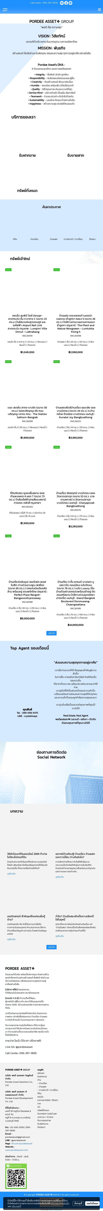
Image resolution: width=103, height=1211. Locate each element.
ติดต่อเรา (41, 1127)
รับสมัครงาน (42, 1123)
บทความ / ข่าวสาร (45, 1117)
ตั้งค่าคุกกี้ (78, 1203)
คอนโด (40, 1096)
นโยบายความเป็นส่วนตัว (60, 1203)
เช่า (38, 1106)
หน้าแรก (40, 1073)
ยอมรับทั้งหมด (92, 1203)
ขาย (39, 1103)
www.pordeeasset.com (16, 1150)
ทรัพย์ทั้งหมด (43, 1110)
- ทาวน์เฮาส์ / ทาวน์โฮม (47, 1090)
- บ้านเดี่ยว (42, 1083)
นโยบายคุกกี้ (16, 1206)
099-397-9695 (50, 2)
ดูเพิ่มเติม (51, 633)
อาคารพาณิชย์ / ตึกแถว (47, 1100)
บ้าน (39, 1079)
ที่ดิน (39, 1093)
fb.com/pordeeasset (22, 1143)
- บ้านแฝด (41, 1086)
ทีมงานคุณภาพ (44, 1120)
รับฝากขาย (42, 1076)
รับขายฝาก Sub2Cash (47, 1113)
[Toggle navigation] (99, 10)
